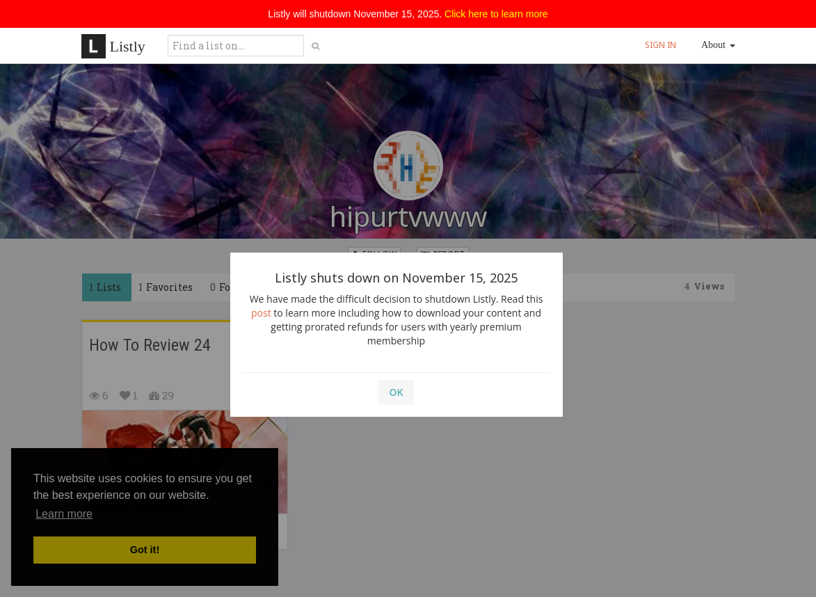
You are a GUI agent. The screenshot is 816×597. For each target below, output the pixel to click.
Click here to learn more (496, 13)
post (261, 312)
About (718, 45)
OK (396, 392)
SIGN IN (660, 45)
